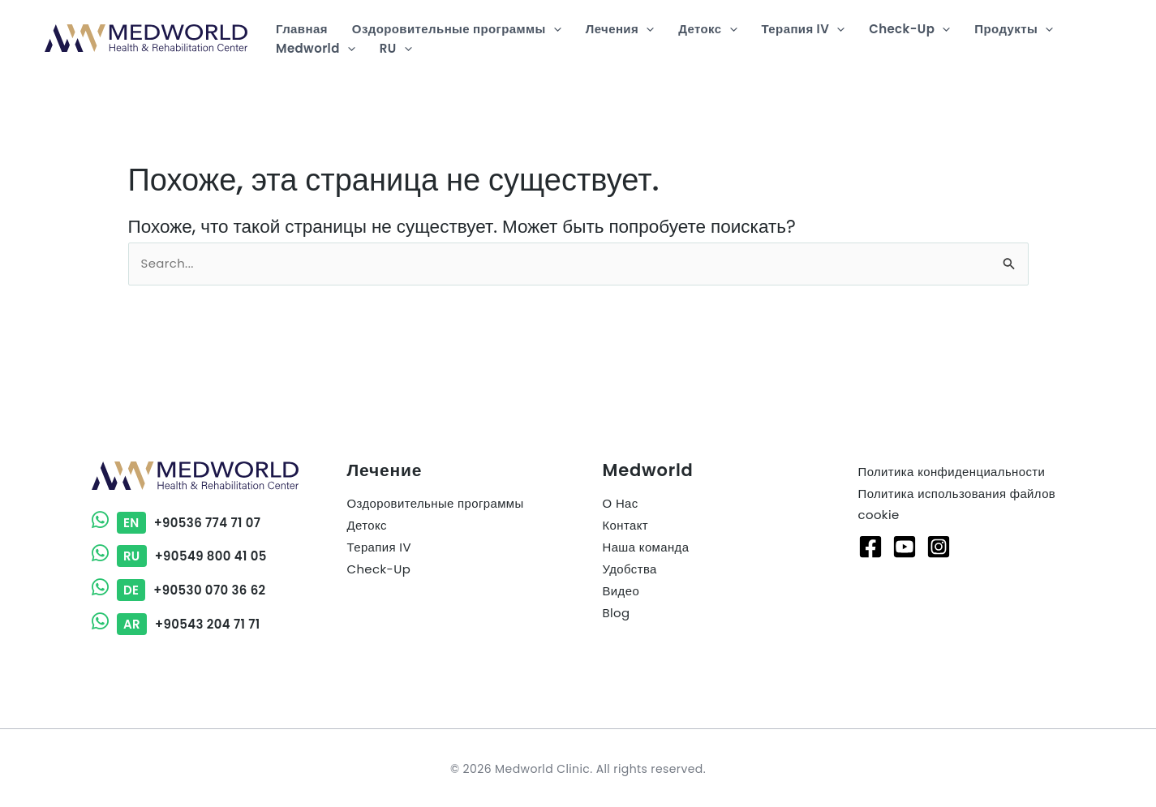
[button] (553, 29)
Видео (621, 592)
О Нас (620, 504)
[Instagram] (938, 547)
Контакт (626, 526)
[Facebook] (870, 547)
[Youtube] (904, 547)
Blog (616, 614)
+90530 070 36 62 (179, 589)
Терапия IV (379, 548)
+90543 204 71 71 (176, 622)
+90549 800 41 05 (180, 555)
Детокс (367, 526)
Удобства (630, 570)
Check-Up (379, 570)
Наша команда (646, 548)
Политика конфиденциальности (952, 472)
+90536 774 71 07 (177, 522)
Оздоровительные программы (436, 504)
